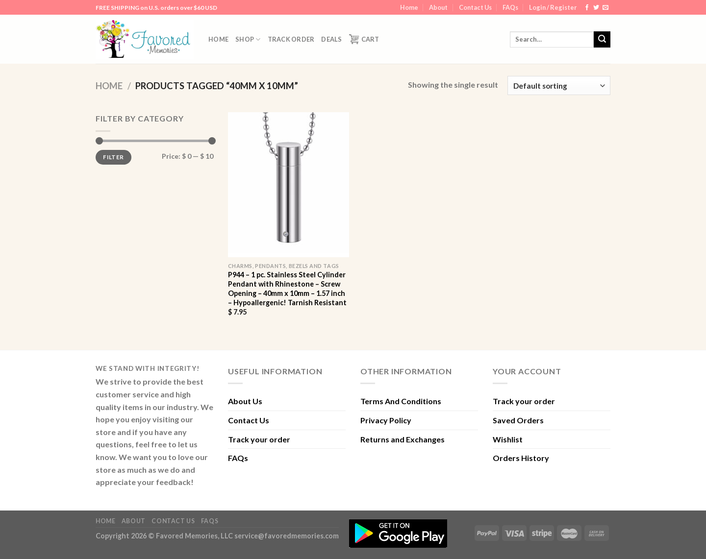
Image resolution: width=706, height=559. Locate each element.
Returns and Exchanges (402, 439)
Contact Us (475, 7)
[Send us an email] (605, 7)
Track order (291, 39)
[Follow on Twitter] (596, 7)
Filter (113, 157)
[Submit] (602, 39)
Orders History (521, 457)
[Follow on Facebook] (587, 7)
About (438, 7)
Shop (247, 39)
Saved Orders (518, 420)
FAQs (510, 7)
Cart (364, 39)
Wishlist (508, 439)
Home (409, 7)
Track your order (259, 439)
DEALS (331, 39)
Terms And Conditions (400, 401)
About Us (245, 401)
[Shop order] (558, 85)
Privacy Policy (385, 420)
